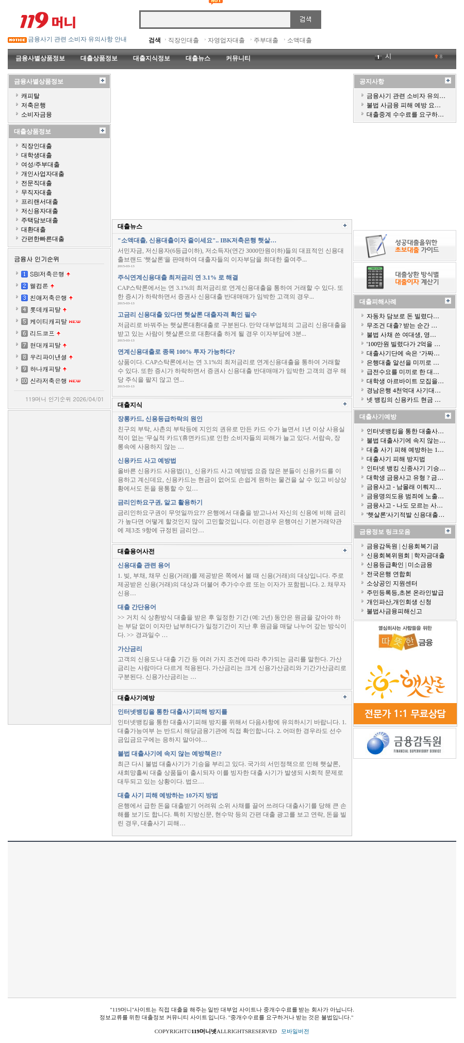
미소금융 (420, 564)
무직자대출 (36, 192)
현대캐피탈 (45, 344)
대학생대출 (36, 155)
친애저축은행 (48, 297)
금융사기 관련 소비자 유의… (406, 96)
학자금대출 (429, 555)
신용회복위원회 (388, 555)
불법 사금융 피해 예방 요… (404, 105)
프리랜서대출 (39, 201)
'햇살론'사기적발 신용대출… (405, 514)
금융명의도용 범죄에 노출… (405, 496)
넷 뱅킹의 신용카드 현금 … (404, 399)
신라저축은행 (48, 380)
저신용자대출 (39, 211)
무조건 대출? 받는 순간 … (402, 325)
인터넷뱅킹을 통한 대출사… (405, 431)
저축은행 (33, 105)
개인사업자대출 (42, 173)
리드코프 (42, 333)
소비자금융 (36, 114)
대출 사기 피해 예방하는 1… (405, 449)
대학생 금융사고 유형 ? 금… (405, 477)
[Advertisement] (59, 566)
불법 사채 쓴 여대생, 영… (401, 334)
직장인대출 (183, 40)
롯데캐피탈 (45, 309)
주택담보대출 (39, 220)
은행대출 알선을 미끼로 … (403, 362)
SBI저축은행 (47, 273)
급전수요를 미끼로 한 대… (403, 372)
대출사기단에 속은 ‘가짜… (403, 353)
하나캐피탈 (45, 368)
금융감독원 (382, 546)
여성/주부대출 (40, 164)
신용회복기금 (420, 546)
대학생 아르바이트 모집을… (405, 381)
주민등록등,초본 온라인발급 (405, 592)
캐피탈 (30, 96)
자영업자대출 (226, 40)
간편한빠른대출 (42, 238)
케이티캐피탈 (48, 321)
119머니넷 (204, 1031)
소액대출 (299, 40)
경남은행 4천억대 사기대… (404, 390)
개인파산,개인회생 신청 (399, 602)
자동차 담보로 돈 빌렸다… (403, 316)
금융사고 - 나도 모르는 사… (405, 505)
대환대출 (33, 229)
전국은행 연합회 (389, 574)
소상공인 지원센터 (392, 583)
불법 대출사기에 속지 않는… (406, 440)
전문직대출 (36, 183)
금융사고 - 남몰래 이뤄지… (404, 487)
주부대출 (266, 40)
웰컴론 (39, 285)
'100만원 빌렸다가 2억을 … (403, 344)
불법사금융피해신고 (394, 611)
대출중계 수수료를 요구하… (405, 114)
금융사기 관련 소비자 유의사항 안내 (77, 39)
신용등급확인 (385, 564)
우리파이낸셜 (48, 356)
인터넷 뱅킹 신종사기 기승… (406, 468)
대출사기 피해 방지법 (396, 459)
